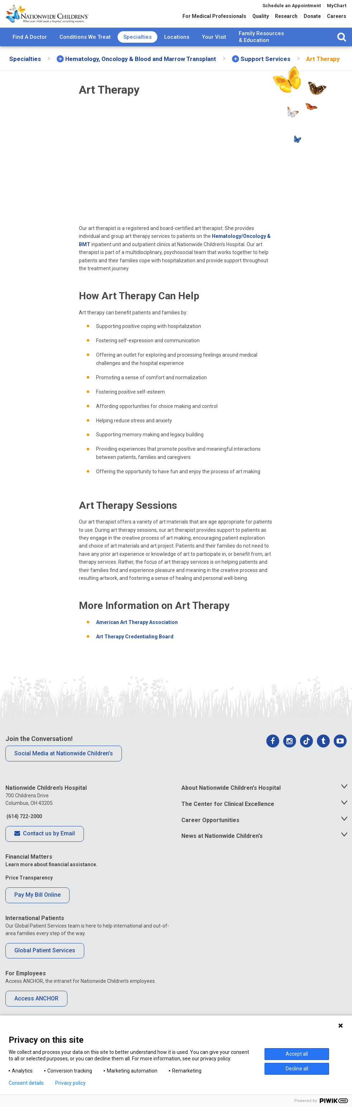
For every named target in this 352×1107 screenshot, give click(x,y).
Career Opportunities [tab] (210, 833)
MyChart (336, 8)
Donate (312, 18)
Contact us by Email (44, 847)
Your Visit (214, 50)
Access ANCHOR (36, 1011)
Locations (176, 50)
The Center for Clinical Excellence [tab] (227, 817)
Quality (260, 18)
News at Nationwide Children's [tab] (222, 849)
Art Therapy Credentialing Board (134, 650)
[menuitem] (30, 50)
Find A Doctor (30, 50)
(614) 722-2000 (23, 829)
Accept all (297, 1054)
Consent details (26, 1083)
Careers (336, 18)
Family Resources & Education (261, 50)
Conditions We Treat (85, 50)
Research (286, 18)
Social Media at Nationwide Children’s (63, 766)
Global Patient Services (44, 963)
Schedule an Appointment (291, 8)
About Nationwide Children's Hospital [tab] (231, 801)
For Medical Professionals (214, 18)
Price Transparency (29, 891)
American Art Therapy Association (137, 635)
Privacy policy (70, 1083)
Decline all (297, 1068)
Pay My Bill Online (37, 908)
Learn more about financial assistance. (51, 878)
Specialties (137, 50)
